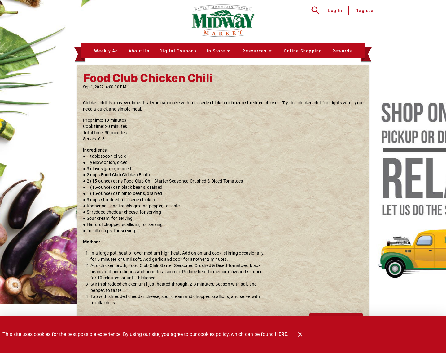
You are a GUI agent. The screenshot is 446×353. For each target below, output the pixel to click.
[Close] (300, 334)
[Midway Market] (223, 22)
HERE (281, 334)
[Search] (315, 10)
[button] (219, 50)
